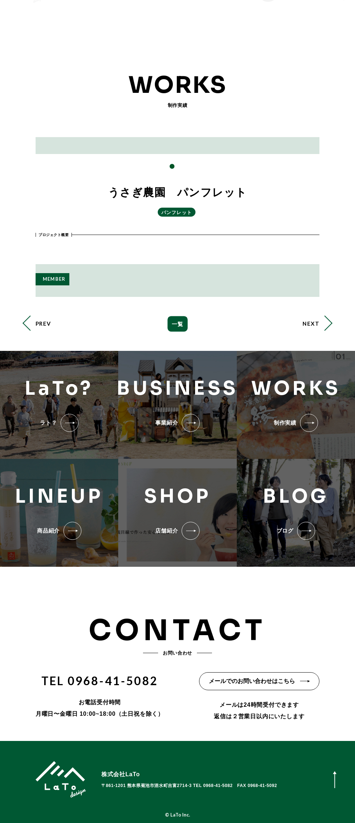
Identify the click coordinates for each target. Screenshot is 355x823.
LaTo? (113, 25)
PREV (43, 324)
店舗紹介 (184, 25)
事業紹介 (147, 25)
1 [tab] (171, 166)
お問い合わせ (227, 25)
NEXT (311, 324)
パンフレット (176, 212)
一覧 (177, 324)
